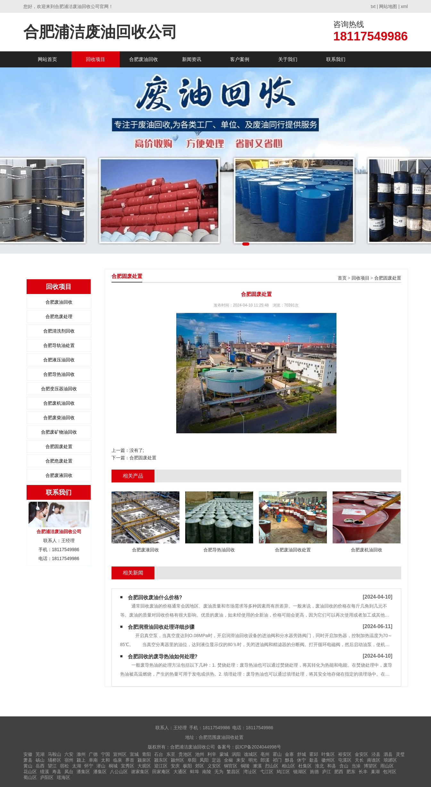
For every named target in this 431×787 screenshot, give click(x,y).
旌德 (314, 771)
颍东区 (161, 760)
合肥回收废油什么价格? (155, 597)
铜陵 (245, 765)
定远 (216, 760)
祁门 (277, 760)
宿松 (64, 765)
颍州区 (177, 760)
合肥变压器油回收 (59, 388)
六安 (68, 754)
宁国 (105, 754)
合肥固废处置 (59, 446)
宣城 (134, 754)
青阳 (146, 754)
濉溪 (257, 765)
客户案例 (239, 59)
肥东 (350, 771)
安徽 (27, 754)
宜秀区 (127, 765)
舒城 (301, 754)
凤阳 (204, 760)
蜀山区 (30, 777)
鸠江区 (283, 771)
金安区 (361, 754)
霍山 (277, 754)
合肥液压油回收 (59, 359)
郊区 (199, 765)
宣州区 (120, 754)
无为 (218, 771)
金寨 (289, 754)
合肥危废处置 (59, 460)
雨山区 (387, 765)
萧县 (27, 760)
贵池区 (185, 754)
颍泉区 (144, 760)
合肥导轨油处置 (59, 345)
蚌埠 (194, 771)
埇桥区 (54, 760)
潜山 (100, 765)
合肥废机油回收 (59, 403)
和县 (331, 765)
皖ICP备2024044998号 (258, 746)
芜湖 (40, 754)
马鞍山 (54, 754)
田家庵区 (161, 771)
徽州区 (328, 760)
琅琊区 (390, 760)
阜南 (93, 760)
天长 (359, 760)
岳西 (40, 765)
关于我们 (287, 59)
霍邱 (313, 754)
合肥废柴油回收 (59, 417)
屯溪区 (345, 760)
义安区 (214, 765)
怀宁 (88, 765)
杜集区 (305, 765)
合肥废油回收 (143, 59)
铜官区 (230, 765)
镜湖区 (300, 771)
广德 (93, 754)
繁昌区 (233, 771)
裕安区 (345, 754)
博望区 (370, 765)
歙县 (313, 760)
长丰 (363, 771)
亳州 (265, 754)
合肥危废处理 (59, 316)
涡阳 (236, 754)
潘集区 (83, 771)
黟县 (289, 760)
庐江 (326, 771)
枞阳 (187, 765)
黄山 (27, 765)
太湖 (76, 765)
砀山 (40, 760)
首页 (342, 278)
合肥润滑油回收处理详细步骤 (161, 627)
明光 (252, 760)
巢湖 (375, 771)
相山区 (288, 765)
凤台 (68, 771)
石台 (158, 754)
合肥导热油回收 (59, 374)
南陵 (206, 771)
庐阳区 (47, 777)
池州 (199, 754)
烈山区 (271, 765)
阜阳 (191, 760)
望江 (52, 765)
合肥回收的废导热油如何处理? (163, 656)
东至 (170, 754)
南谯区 (373, 760)
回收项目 (95, 59)
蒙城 (224, 754)
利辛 (211, 754)
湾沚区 (250, 771)
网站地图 (388, 6)
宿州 (68, 760)
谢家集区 (140, 771)
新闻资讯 (191, 59)
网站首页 (47, 59)
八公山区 (119, 771)
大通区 (180, 771)
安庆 (175, 765)
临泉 (117, 760)
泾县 (375, 754)
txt (373, 6)
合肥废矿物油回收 (59, 432)
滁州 (81, 754)
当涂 (356, 765)
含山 (343, 765)
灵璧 (400, 754)
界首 (129, 760)
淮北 (319, 765)
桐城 (113, 765)
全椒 (228, 760)
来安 (240, 760)
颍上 (81, 760)
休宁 (301, 760)
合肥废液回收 (59, 475)
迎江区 (161, 765)
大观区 (144, 765)
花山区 (30, 771)
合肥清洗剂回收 (59, 330)
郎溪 (265, 760)
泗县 (388, 754)
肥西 (338, 771)
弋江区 (266, 771)
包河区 (389, 771)
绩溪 (44, 771)
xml (404, 6)
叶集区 (328, 754)
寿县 (56, 771)
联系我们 (335, 59)
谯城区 (250, 754)
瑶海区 (63, 777)
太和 (105, 760)
